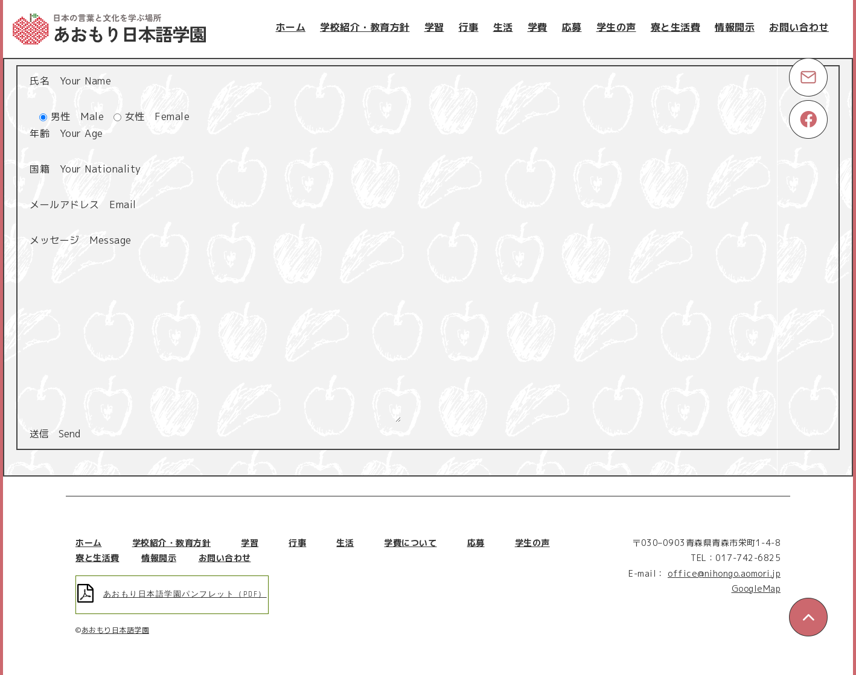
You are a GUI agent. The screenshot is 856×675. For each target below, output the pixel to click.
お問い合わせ (799, 27)
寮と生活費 (676, 27)
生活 (503, 27)
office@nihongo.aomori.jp (724, 573)
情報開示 (735, 27)
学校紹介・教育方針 (365, 27)
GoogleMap (756, 588)
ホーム (291, 27)
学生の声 (616, 27)
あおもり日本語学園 (115, 630)
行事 (469, 27)
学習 (434, 27)
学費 (538, 27)
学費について (410, 542)
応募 (572, 27)
